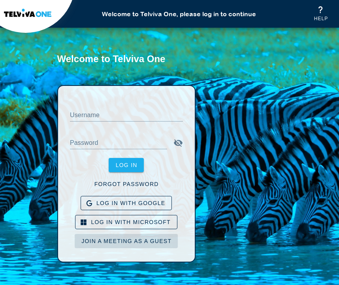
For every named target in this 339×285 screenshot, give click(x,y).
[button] (178, 143)
